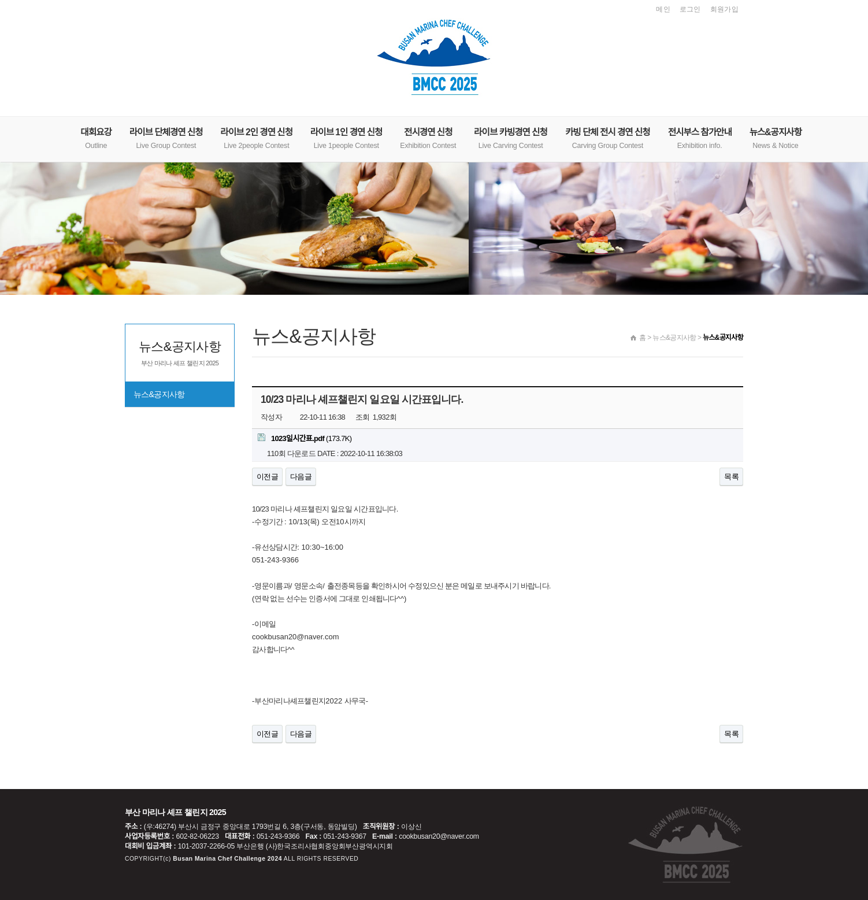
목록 (731, 476)
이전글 (267, 476)
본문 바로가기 (0, 0)
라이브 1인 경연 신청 (346, 138)
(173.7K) (304, 438)
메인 (663, 9)
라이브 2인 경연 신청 (256, 138)
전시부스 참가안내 (700, 138)
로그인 (690, 9)
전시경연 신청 (428, 138)
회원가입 (724, 9)
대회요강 (96, 138)
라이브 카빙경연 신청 (510, 138)
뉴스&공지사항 (776, 138)
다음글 (300, 476)
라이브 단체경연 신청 (166, 138)
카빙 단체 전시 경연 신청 (607, 138)
